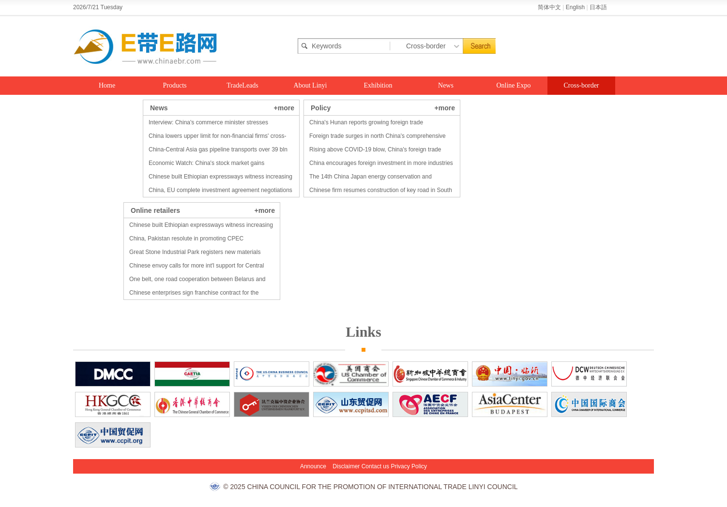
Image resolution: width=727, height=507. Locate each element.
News (446, 85)
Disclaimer (346, 466)
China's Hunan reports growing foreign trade (366, 122)
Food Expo (107, 103)
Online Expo (513, 85)
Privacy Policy (409, 466)
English (575, 7)
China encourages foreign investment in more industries (381, 163)
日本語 (598, 7)
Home (107, 85)
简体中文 (549, 7)
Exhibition (378, 85)
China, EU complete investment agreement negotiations (220, 190)
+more (284, 108)
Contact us (375, 466)
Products (175, 85)
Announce (313, 466)
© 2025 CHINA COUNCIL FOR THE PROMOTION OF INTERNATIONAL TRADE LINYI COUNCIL (370, 487)
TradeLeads (242, 85)
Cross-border (581, 85)
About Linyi (310, 85)
